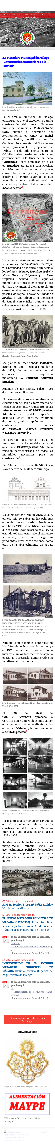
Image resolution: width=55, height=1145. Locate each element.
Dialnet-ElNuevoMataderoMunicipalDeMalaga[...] (32, 946)
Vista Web (46, 1132)
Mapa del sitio (22, 1134)
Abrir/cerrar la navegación (27, 4)
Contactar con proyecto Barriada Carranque (27, 1020)
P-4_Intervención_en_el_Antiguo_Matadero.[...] (31, 991)
